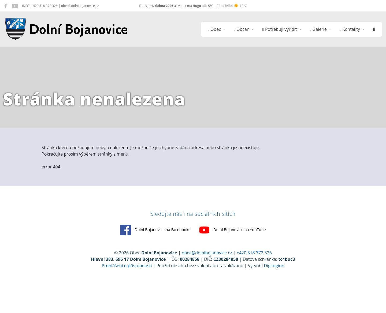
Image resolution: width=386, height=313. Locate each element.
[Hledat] (374, 29)
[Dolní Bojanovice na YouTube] (15, 6)
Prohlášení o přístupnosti (127, 281)
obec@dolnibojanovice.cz (207, 268)
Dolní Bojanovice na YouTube (246, 244)
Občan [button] (242, 29)
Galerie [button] (319, 29)
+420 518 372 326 (254, 268)
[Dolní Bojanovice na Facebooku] (5, 6)
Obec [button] (215, 29)
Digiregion (274, 281)
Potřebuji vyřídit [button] (280, 29)
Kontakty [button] (350, 29)
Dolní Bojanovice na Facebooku (142, 244)
